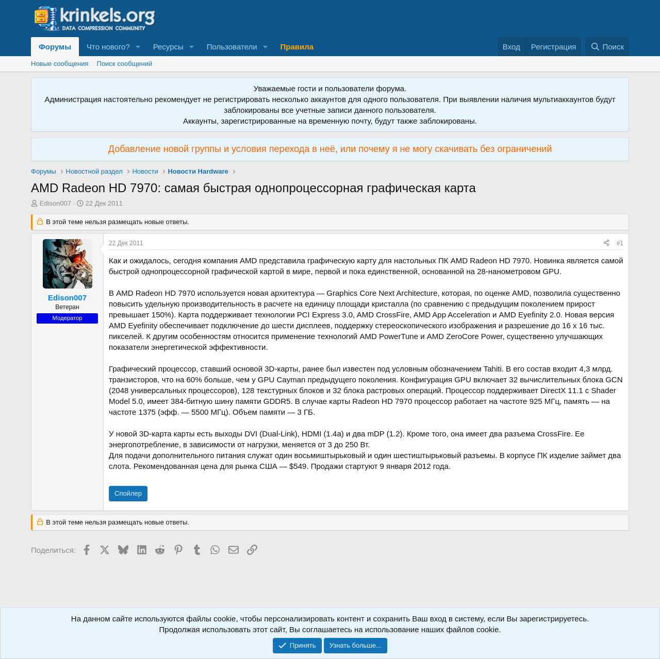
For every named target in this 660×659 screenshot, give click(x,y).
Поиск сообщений (125, 63)
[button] (138, 46)
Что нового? (108, 46)
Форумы (55, 46)
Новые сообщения (60, 63)
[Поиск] (607, 46)
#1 (620, 243)
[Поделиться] (606, 243)
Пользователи (232, 46)
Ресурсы (168, 46)
